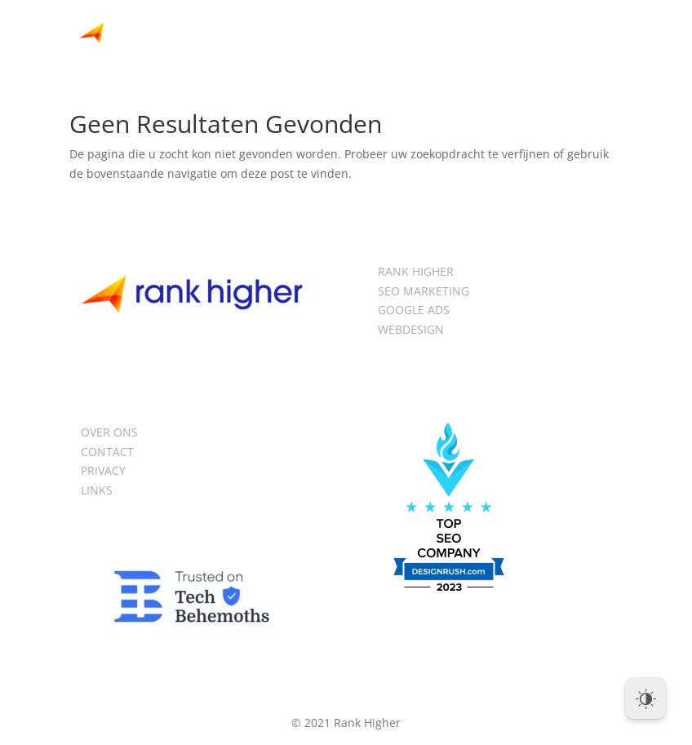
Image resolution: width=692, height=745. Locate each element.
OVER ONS (109, 432)
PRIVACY (103, 470)
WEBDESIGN (411, 329)
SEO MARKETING (423, 291)
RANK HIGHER (416, 271)
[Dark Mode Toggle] (645, 698)
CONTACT (107, 451)
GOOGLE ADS (414, 309)
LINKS (97, 490)
